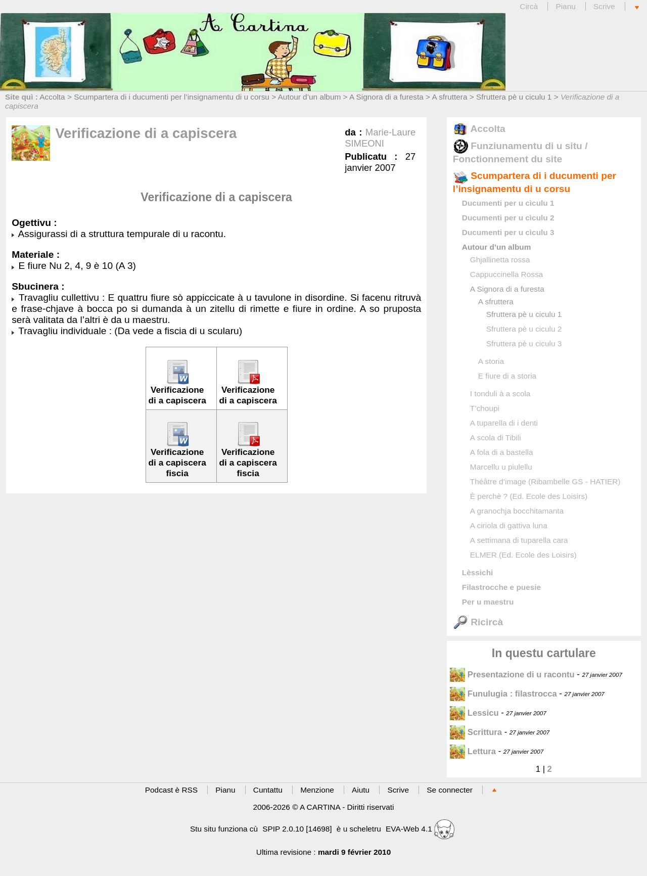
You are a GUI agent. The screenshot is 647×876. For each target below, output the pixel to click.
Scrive (604, 6)
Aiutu (360, 790)
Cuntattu (268, 790)
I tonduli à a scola (500, 393)
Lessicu (474, 713)
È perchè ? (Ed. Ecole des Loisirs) (528, 496)
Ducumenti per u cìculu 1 (508, 203)
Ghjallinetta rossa (500, 259)
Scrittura (476, 732)
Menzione (317, 790)
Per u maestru (488, 601)
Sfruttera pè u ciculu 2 (524, 329)
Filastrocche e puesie (501, 587)
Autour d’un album (309, 97)
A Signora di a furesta (386, 97)
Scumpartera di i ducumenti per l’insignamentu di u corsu (171, 97)
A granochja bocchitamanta (517, 510)
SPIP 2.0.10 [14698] (297, 828)
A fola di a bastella (501, 452)
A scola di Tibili (495, 437)
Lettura (473, 751)
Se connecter (450, 790)
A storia (491, 361)
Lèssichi (477, 572)
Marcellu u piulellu (501, 467)
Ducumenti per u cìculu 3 (508, 232)
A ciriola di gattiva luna (508, 525)
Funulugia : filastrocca (503, 694)
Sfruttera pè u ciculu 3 (524, 343)
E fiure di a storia (507, 376)
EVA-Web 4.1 (420, 828)
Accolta (52, 97)
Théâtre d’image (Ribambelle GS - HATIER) (545, 481)
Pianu (565, 6)
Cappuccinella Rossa (506, 274)
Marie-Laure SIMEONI (380, 138)
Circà (530, 6)
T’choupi (484, 408)
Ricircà (478, 622)
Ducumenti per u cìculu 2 (508, 217)
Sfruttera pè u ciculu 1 (513, 97)
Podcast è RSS (171, 790)
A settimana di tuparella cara (519, 540)
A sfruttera (449, 97)
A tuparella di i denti (504, 423)
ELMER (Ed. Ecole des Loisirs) (523, 554)
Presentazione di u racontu (512, 674)
